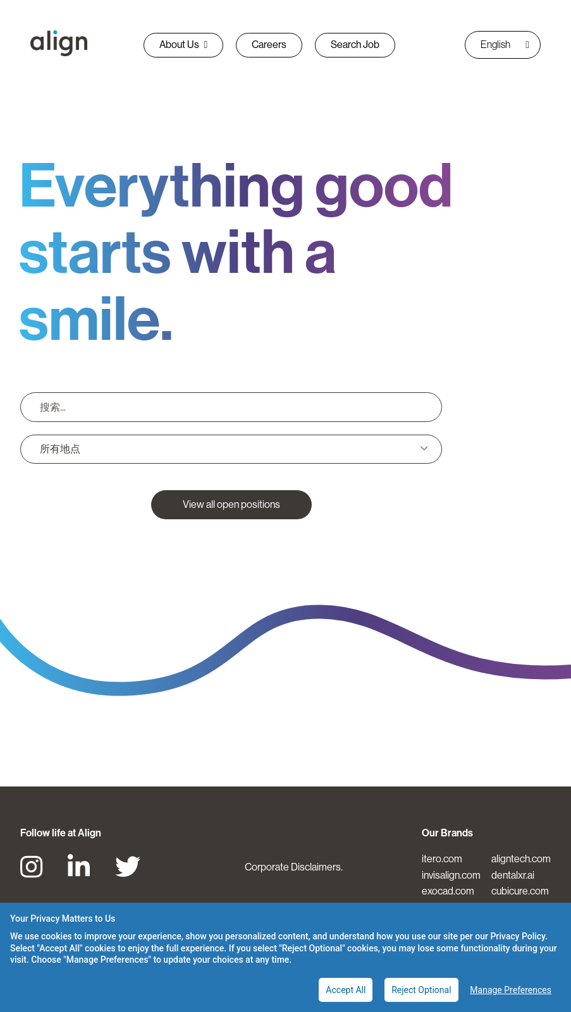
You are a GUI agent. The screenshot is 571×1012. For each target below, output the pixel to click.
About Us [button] (183, 45)
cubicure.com (520, 891)
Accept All (345, 990)
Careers (269, 45)
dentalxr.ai (512, 875)
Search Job (355, 45)
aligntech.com (521, 859)
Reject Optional (421, 990)
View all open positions (231, 504)
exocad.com (448, 891)
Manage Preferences (510, 990)
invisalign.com (451, 875)
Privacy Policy (517, 936)
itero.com (442, 859)
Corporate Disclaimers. (294, 867)
